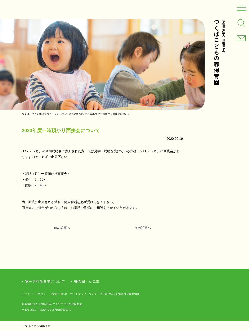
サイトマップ (78, 293)
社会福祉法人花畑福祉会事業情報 (120, 293)
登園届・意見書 (87, 282)
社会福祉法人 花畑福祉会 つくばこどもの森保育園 (219, 52)
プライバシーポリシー (35, 293)
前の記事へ (62, 228)
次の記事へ (143, 228)
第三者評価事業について (45, 282)
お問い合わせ (59, 293)
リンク (93, 293)
